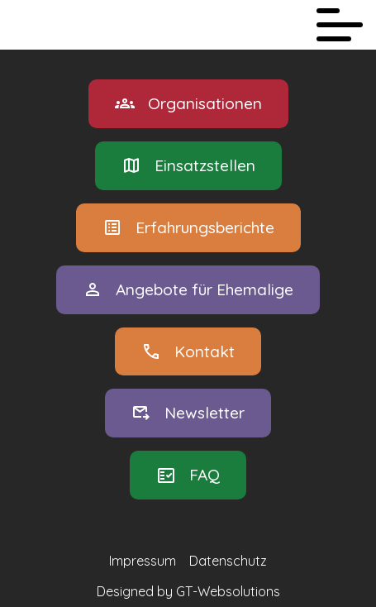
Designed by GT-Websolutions (188, 591)
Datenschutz (228, 560)
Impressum (142, 560)
